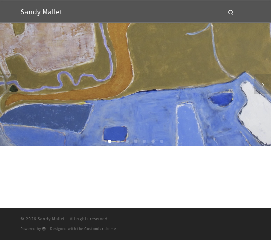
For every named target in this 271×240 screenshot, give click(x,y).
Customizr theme (100, 228)
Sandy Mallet (51, 219)
